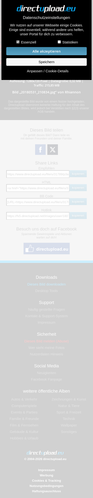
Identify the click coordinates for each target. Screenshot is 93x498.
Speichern (46, 62)
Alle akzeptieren (46, 51)
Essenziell (28, 42)
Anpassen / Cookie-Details (47, 71)
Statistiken (70, 42)
